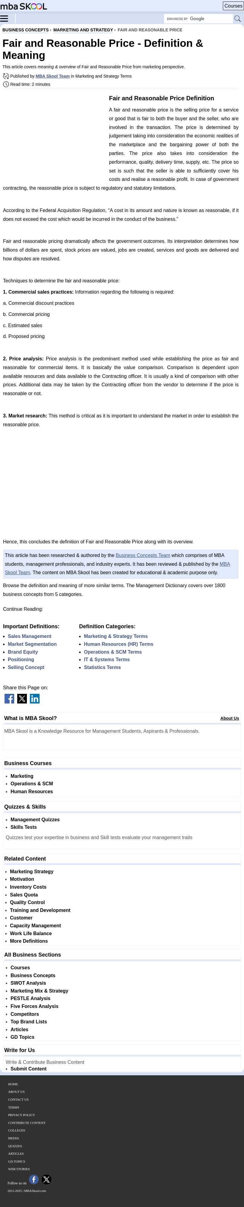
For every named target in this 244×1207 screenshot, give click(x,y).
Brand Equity (23, 652)
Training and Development (40, 910)
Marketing (22, 776)
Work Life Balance (31, 933)
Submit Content (29, 1068)
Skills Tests (24, 827)
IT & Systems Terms (107, 659)
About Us (229, 718)
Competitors (25, 1014)
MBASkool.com (35, 1191)
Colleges (16, 1130)
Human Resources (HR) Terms (118, 644)
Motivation (22, 879)
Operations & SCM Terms (113, 652)
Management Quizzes (35, 819)
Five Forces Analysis (35, 1006)
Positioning (21, 659)
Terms (13, 1107)
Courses (233, 5)
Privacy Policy (21, 1115)
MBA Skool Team (53, 76)
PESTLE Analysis (30, 998)
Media (13, 1138)
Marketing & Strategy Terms (116, 636)
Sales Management (29, 636)
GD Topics (22, 1037)
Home (13, 1084)
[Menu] (8, 18)
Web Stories (19, 1169)
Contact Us (18, 1099)
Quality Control (27, 902)
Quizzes (15, 1146)
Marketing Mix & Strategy (39, 990)
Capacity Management (35, 925)
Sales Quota (24, 894)
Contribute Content (27, 1123)
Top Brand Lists (29, 1021)
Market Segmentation (32, 644)
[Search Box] (198, 19)
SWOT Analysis (28, 983)
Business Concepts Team (143, 555)
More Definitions (29, 941)
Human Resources (32, 791)
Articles (19, 1029)
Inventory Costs (28, 887)
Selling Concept (26, 667)
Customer (21, 917)
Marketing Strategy (31, 871)
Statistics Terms (102, 667)
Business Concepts (33, 975)
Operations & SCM (32, 783)
